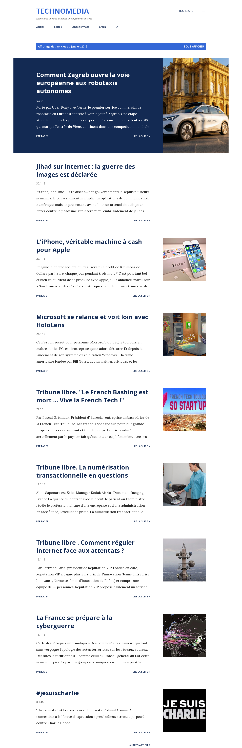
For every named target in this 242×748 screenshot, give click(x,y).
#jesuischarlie (57, 693)
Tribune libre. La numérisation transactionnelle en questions (82, 471)
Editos (58, 26)
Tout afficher (194, 46)
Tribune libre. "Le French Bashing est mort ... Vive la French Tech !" (92, 396)
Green (102, 26)
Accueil (40, 26)
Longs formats (80, 26)
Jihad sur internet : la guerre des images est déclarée (85, 170)
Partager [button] (42, 136)
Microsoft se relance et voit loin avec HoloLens (92, 321)
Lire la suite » (141, 136)
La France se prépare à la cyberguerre (74, 622)
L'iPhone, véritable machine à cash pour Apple (89, 246)
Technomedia (62, 11)
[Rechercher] (186, 10)
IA (117, 26)
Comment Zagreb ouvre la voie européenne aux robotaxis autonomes (83, 83)
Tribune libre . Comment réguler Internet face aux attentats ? (85, 546)
